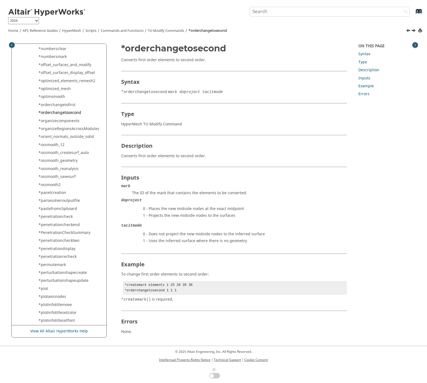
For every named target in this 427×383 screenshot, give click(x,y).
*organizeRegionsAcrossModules (68, 129)
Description (368, 70)
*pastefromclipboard (57, 209)
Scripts (91, 30)
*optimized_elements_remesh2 (66, 81)
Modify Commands (166, 30)
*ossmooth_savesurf (57, 177)
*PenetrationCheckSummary (64, 233)
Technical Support (227, 359)
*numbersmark (52, 57)
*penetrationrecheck (57, 257)
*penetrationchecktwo (58, 240)
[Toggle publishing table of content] (12, 45)
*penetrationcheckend (59, 225)
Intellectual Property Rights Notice (185, 359)
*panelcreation (52, 193)
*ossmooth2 (49, 185)
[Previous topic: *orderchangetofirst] (409, 31)
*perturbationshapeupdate (63, 280)
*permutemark (52, 265)
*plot (43, 289)
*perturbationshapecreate (62, 273)
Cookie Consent (256, 359)
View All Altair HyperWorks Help (59, 331)
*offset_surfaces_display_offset (66, 73)
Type (362, 62)
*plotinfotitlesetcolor (57, 313)
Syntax (364, 54)
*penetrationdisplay (56, 249)
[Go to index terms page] (413, 14)
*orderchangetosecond (207, 30)
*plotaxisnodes (52, 296)
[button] (36, 49)
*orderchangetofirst (56, 105)
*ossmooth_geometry (58, 160)
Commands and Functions (122, 30)
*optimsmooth (51, 97)
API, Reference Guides (40, 30)
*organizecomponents (59, 121)
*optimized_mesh (54, 89)
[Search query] (330, 12)
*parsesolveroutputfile (59, 200)
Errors (364, 94)
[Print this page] (421, 31)
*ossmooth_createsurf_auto (63, 153)
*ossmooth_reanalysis (58, 169)
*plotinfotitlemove (55, 305)
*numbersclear (52, 49)
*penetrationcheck (55, 217)
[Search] (404, 12)
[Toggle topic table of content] (415, 45)
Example (366, 86)
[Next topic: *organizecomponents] (414, 31)
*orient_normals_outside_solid (66, 137)
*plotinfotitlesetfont (56, 320)
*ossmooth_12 (51, 145)
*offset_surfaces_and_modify (64, 65)
